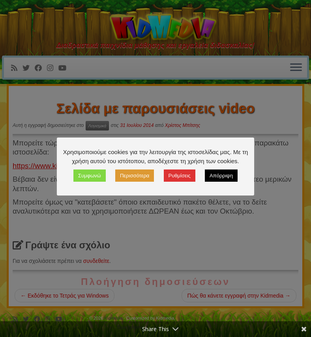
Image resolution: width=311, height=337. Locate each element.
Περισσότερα (134, 176)
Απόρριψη (221, 176)
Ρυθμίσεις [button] (180, 176)
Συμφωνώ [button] (89, 176)
